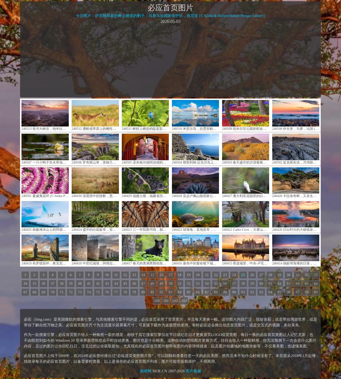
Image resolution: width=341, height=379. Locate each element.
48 (152, 283)
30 (288, 275)
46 (134, 283)
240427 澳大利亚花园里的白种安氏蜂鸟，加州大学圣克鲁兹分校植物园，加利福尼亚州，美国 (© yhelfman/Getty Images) (245, 182)
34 (25, 283)
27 (261, 275)
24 (234, 275)
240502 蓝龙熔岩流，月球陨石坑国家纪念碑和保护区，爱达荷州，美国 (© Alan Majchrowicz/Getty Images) (295, 149)
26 (252, 275)
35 (34, 283)
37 (52, 283)
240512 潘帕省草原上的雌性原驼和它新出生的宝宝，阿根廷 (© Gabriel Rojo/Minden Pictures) (95, 115)
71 (62, 292)
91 (243, 292)
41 (89, 283)
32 (307, 275)
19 (189, 275)
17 (170, 275)
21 (207, 275)
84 (179, 292)
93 (261, 292)
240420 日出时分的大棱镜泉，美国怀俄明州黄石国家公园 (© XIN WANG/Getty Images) (295, 216)
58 (243, 283)
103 (184, 301)
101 (166, 301)
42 (98, 283)
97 (297, 292)
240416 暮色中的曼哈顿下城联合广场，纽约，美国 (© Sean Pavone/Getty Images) (195, 250)
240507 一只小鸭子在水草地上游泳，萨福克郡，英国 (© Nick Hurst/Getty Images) (45, 149)
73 (80, 292)
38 (62, 283)
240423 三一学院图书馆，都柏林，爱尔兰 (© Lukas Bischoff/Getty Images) (145, 216)
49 (161, 283)
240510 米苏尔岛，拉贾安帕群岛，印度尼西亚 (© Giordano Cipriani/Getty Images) (195, 115)
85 (189, 292)
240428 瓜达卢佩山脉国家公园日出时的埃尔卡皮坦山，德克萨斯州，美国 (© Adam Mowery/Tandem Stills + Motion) (195, 182)
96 (288, 292)
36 (43, 283)
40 (80, 283)
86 (198, 292)
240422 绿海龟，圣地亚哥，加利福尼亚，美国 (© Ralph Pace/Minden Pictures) (195, 216)
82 (161, 292)
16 (161, 275)
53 (198, 283)
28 (270, 275)
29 (279, 275)
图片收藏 (193, 371)
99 (316, 292)
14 (143, 275)
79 (134, 292)
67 (25, 292)
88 (216, 292)
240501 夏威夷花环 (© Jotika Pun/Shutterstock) (45, 182)
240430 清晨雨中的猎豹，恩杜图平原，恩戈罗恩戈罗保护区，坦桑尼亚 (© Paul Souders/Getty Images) (95, 182)
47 (143, 283)
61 (270, 283)
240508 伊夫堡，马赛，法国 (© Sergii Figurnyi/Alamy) (295, 115)
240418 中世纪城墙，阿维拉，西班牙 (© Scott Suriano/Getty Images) (95, 250)
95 (279, 292)
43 (107, 283)
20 (198, 275)
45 (125, 283)
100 (157, 301)
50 (170, 283)
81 (152, 292)
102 (175, 301)
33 (316, 275)
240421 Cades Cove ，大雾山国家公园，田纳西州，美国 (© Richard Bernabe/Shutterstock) (245, 216)
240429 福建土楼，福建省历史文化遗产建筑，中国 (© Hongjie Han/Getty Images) (145, 182)
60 (261, 283)
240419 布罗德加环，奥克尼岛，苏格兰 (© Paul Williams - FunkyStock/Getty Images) (45, 250)
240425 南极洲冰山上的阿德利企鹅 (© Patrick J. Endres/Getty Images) (45, 216)
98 (307, 292)
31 (297, 275)
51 (179, 283)
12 (125, 275)
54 (207, 283)
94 (270, 292)
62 (279, 283)
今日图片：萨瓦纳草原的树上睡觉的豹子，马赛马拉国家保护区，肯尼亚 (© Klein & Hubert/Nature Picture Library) (170, 16)
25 (243, 275)
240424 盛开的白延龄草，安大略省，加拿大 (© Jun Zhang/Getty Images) (95, 216)
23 (225, 275)
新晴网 (145, 371)
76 (107, 292)
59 (252, 283)
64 (297, 283)
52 (189, 283)
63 (288, 283)
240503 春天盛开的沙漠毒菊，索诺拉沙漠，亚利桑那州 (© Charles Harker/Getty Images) (245, 149)
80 (143, 292)
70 (52, 292)
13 (134, 275)
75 (98, 292)
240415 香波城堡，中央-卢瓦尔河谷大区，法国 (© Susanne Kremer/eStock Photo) (245, 250)
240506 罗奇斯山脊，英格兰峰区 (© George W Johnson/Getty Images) (95, 149)
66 (316, 283)
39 (71, 283)
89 (225, 292)
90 (234, 292)
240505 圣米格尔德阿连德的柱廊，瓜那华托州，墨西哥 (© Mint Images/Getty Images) (145, 149)
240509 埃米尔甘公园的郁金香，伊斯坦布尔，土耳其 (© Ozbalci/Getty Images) (245, 115)
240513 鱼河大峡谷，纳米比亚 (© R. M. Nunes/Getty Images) (45, 115)
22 (216, 275)
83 (170, 292)
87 (207, 292)
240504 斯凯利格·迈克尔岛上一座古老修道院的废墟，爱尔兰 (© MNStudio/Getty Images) (195, 149)
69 (43, 292)
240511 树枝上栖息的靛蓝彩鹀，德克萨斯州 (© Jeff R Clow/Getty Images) (145, 115)
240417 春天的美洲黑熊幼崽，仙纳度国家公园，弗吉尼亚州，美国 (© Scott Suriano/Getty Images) (145, 250)
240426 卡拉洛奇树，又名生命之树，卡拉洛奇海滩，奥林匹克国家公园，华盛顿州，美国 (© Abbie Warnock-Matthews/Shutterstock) (295, 182)
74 (89, 292)
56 (225, 283)
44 (116, 283)
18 (179, 275)
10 (107, 275)
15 (152, 275)
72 (71, 292)
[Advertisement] (170, 60)
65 (307, 283)
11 (116, 275)
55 (216, 283)
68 (34, 292)
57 (234, 283)
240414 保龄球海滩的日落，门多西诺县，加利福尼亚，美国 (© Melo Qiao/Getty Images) (295, 250)
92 (252, 292)
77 (116, 292)
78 (125, 292)
